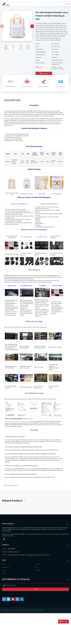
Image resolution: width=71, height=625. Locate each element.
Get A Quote (44, 73)
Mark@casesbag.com (13, 551)
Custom (4, 564)
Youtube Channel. (47, 282)
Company (38, 570)
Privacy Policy (34, 610)
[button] (32, 26)
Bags (37, 567)
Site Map (41, 610)
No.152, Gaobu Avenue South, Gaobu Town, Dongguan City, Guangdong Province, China (28, 555)
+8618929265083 (11, 548)
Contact (4, 573)
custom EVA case (35, 275)
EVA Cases (38, 564)
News (3, 570)
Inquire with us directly (11, 485)
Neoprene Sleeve (6, 567)
